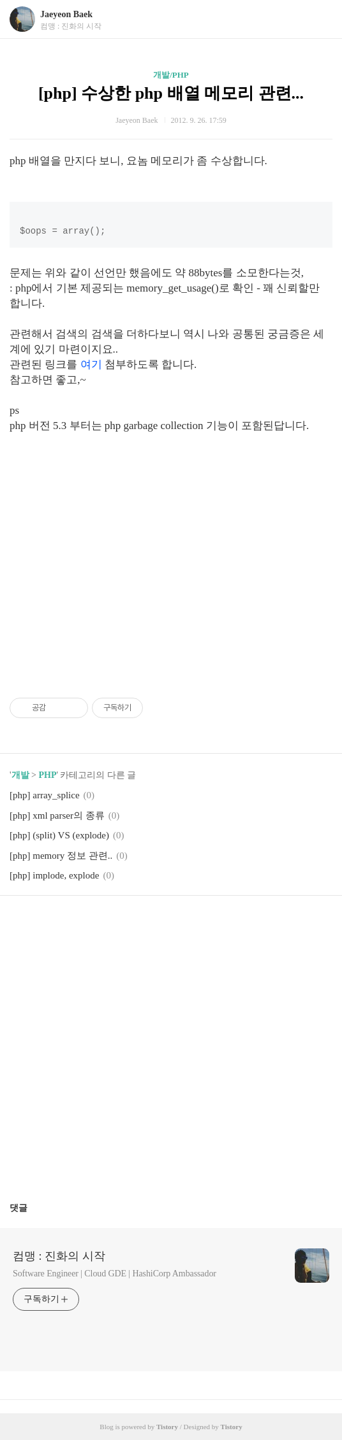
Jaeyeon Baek (66, 14)
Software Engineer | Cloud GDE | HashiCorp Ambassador (114, 1273)
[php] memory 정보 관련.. (61, 856)
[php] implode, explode (54, 875)
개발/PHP (171, 75)
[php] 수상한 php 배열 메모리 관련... (171, 93)
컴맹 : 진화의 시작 (59, 1256)
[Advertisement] (171, 554)
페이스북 (141, 924)
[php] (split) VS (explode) (59, 835)
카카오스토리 (171, 924)
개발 (20, 775)
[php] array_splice (45, 795)
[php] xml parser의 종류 (57, 815)
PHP (47, 775)
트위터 (201, 924)
